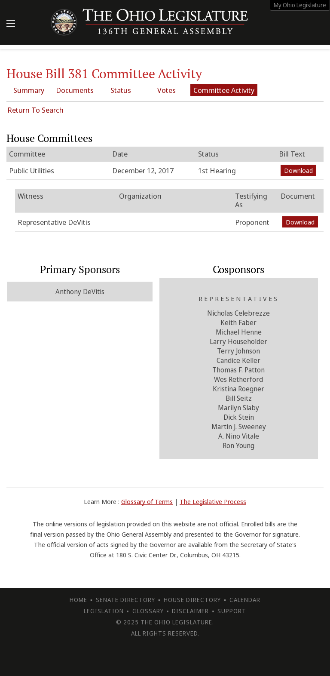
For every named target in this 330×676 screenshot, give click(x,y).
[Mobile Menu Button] (10, 24)
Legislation (104, 611)
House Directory (192, 600)
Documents (75, 90)
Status (120, 90)
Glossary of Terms (147, 501)
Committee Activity (223, 90)
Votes (166, 90)
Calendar (244, 600)
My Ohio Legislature (300, 5)
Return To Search (35, 110)
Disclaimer (190, 611)
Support (231, 611)
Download (298, 170)
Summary (28, 90)
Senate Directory (125, 600)
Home (78, 600)
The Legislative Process (213, 501)
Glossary (148, 611)
